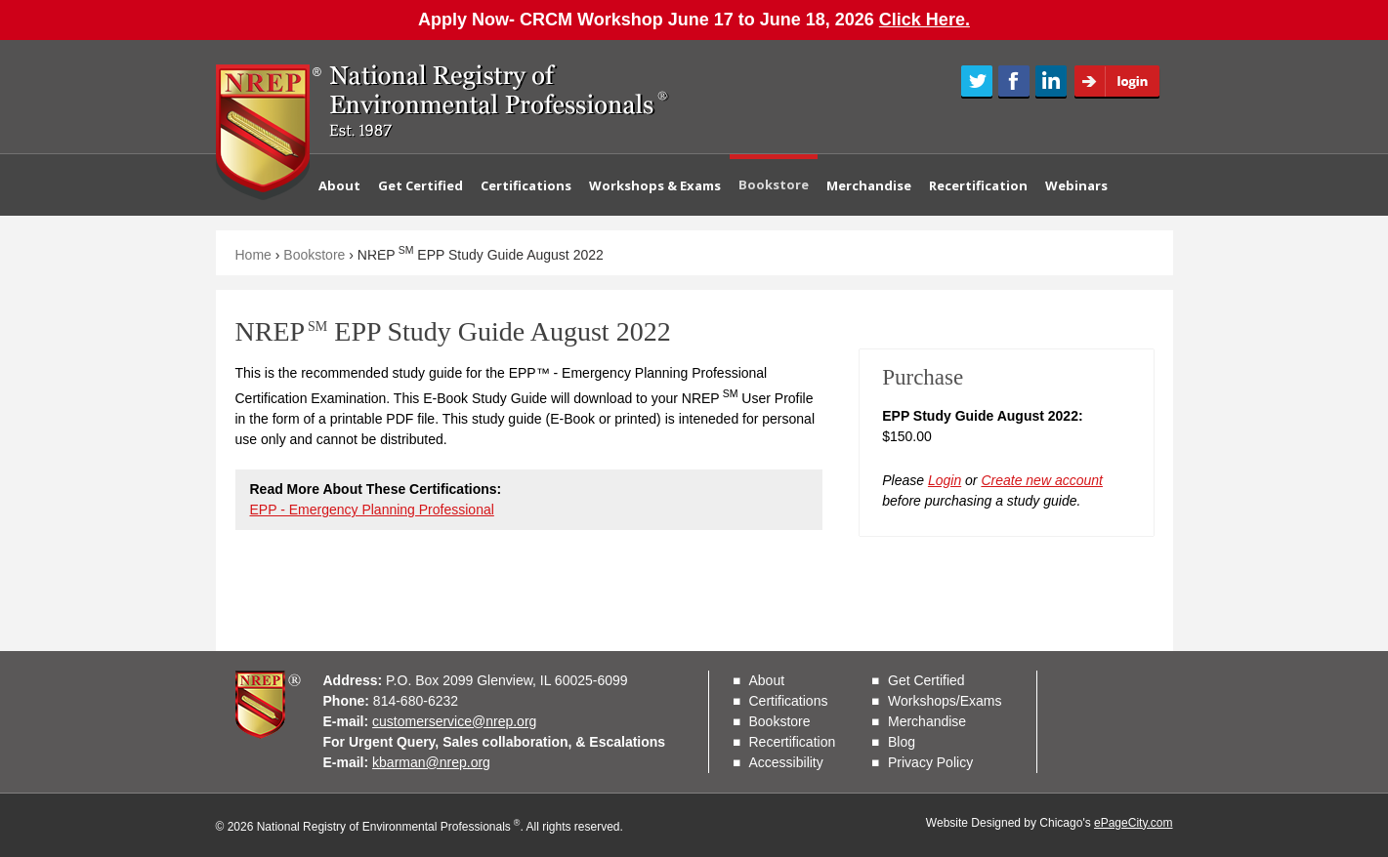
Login (1123, 82)
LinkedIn (1051, 82)
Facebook (1014, 82)
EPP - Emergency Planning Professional (372, 509)
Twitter (976, 82)
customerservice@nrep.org (454, 721)
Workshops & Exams (655, 185)
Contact (354, 246)
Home (253, 255)
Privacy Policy (930, 762)
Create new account (1042, 480)
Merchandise (868, 185)
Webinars (1076, 185)
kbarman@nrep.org (431, 762)
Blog (901, 742)
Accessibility (786, 762)
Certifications (526, 185)
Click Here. (924, 19)
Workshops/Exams (944, 701)
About (339, 185)
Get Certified (420, 185)
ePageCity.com (1133, 823)
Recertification (978, 185)
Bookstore (773, 184)
